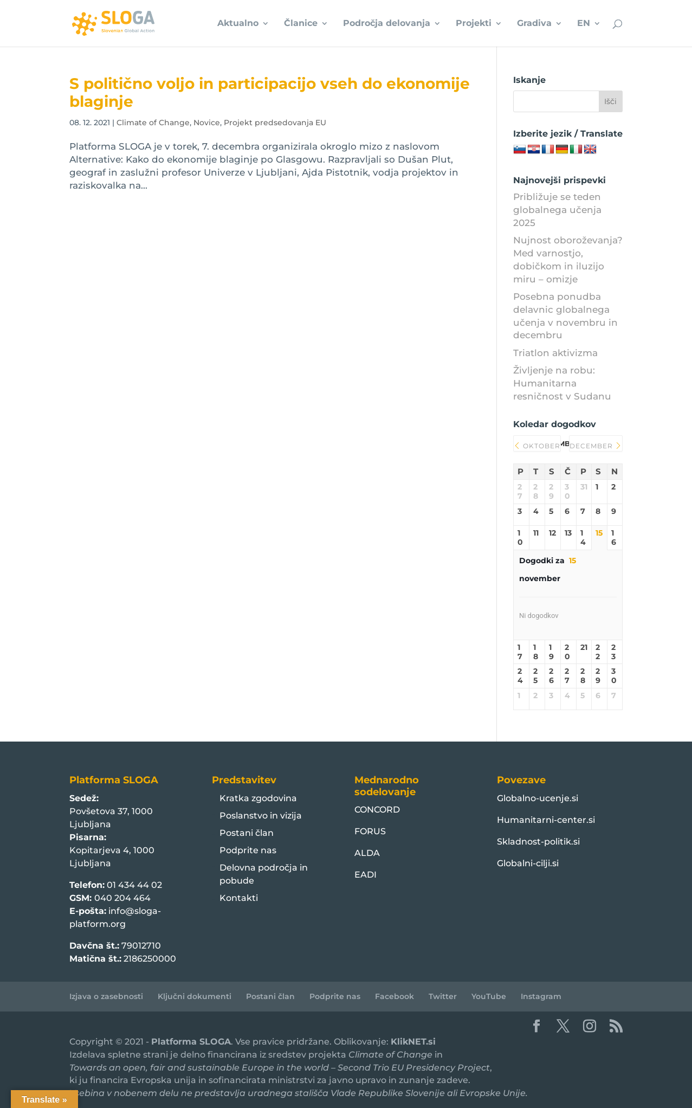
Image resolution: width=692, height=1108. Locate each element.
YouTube (488, 996)
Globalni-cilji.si (528, 863)
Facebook (394, 996)
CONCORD (377, 809)
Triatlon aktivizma (555, 352)
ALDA (367, 853)
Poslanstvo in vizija (260, 815)
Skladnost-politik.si (538, 841)
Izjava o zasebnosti (106, 996)
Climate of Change (153, 122)
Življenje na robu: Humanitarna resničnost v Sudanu (562, 383)
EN (583, 24)
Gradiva (534, 24)
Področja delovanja (386, 24)
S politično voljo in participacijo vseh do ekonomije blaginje (269, 92)
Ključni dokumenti (194, 996)
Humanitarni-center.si (546, 820)
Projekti (473, 24)
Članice (301, 24)
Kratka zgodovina (258, 798)
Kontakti (238, 898)
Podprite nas (247, 850)
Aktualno (237, 24)
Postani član (246, 833)
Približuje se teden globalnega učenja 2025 (557, 209)
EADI (365, 874)
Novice (206, 122)
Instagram (541, 996)
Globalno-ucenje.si (537, 798)
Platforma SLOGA (191, 1041)
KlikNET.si (413, 1041)
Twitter (443, 996)
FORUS (370, 831)
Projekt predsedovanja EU (275, 122)
